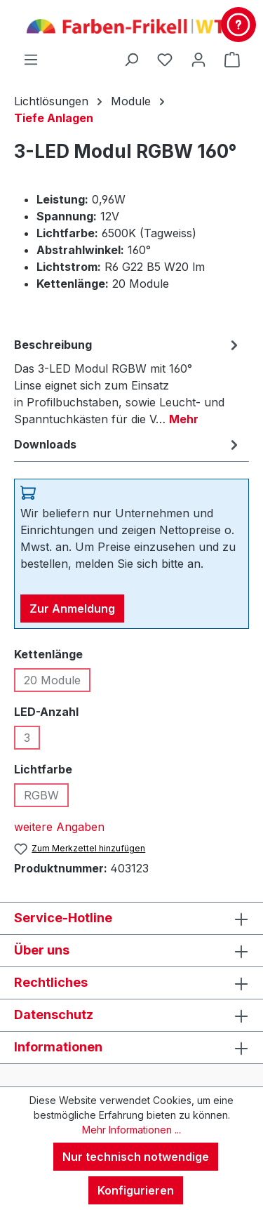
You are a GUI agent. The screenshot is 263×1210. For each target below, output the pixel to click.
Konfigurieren (135, 1190)
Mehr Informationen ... (131, 1130)
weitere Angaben (59, 827)
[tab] (128, 381)
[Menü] (31, 59)
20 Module (57, 682)
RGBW (46, 797)
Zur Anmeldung (72, 608)
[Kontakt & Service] (238, 24)
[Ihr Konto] (198, 59)
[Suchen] (131, 59)
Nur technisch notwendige (135, 1157)
